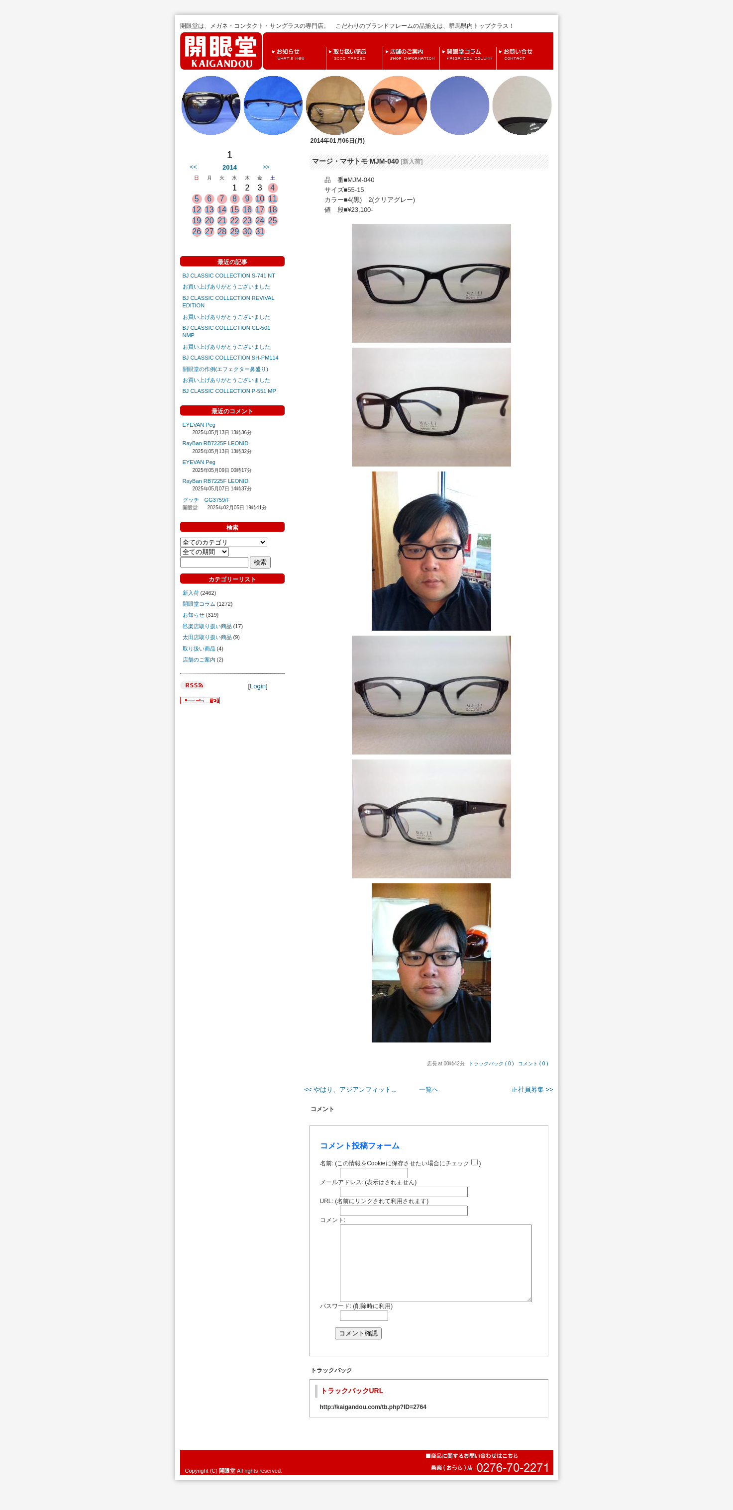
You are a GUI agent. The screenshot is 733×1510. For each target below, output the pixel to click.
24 (259, 220)
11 (272, 198)
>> (265, 167)
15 (234, 209)
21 (221, 220)
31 (259, 231)
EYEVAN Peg (199, 425)
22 (234, 220)
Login (258, 686)
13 (209, 209)
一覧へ (428, 1089)
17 (259, 209)
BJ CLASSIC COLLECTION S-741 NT (229, 276)
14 (221, 209)
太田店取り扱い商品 (207, 637)
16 (247, 209)
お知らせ (272, 47)
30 (247, 231)
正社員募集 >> (532, 1089)
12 (196, 209)
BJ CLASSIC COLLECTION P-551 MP (229, 391)
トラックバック (331, 1385)
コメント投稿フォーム (360, 1145)
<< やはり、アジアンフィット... (351, 1089)
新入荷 (191, 593)
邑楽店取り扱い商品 (207, 626)
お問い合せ (499, 47)
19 (196, 220)
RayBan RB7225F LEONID (216, 443)
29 (234, 231)
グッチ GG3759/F (206, 500)
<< (193, 167)
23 (247, 220)
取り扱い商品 (328, 47)
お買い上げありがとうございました (226, 286)
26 (196, 231)
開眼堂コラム (442, 47)
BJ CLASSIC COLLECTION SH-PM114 (231, 358)
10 (259, 198)
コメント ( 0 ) (533, 1063)
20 (209, 220)
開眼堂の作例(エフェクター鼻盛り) (225, 369)
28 (221, 231)
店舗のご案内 (385, 47)
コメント (322, 1109)
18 (272, 209)
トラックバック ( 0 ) (491, 1063)
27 (209, 231)
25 (272, 220)
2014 (229, 167)
